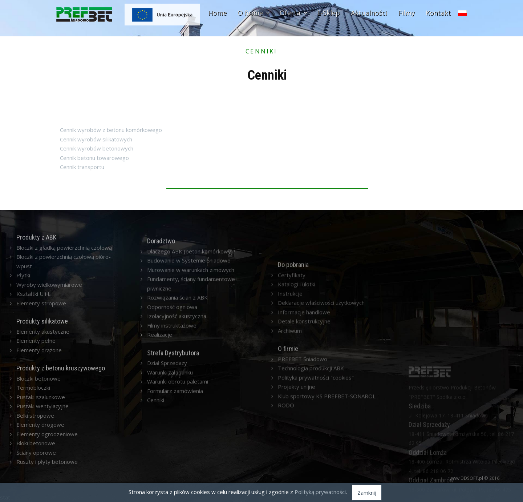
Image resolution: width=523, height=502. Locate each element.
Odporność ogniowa (172, 434)
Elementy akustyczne (42, 383)
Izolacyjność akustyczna (176, 443)
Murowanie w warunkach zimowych (190, 397)
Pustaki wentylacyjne (42, 458)
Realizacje (159, 462)
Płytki (23, 327)
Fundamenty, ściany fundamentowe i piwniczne (192, 411)
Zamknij (366, 492)
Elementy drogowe (40, 477)
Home (217, 12)
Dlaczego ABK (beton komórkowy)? (191, 379)
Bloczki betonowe (38, 430)
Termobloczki (33, 439)
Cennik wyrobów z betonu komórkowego (111, 129)
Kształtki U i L (33, 345)
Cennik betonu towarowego (94, 157)
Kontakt (438, 12)
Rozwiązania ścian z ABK (177, 425)
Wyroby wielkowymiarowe (49, 336)
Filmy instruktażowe (171, 453)
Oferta (293, 12)
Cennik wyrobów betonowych (96, 148)
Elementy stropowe (41, 355)
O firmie (253, 12)
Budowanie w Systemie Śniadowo (189, 388)
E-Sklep (328, 12)
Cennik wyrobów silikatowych (96, 139)
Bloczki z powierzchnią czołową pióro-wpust (63, 313)
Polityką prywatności (320, 491)
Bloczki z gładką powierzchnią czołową (64, 299)
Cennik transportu (82, 166)
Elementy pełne (36, 393)
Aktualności (369, 12)
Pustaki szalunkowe (40, 449)
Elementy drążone (39, 402)
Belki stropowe (35, 467)
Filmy (406, 12)
